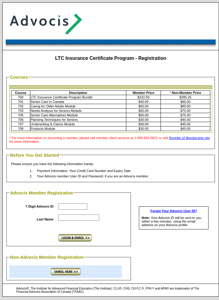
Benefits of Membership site (189, 138)
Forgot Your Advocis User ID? (173, 211)
